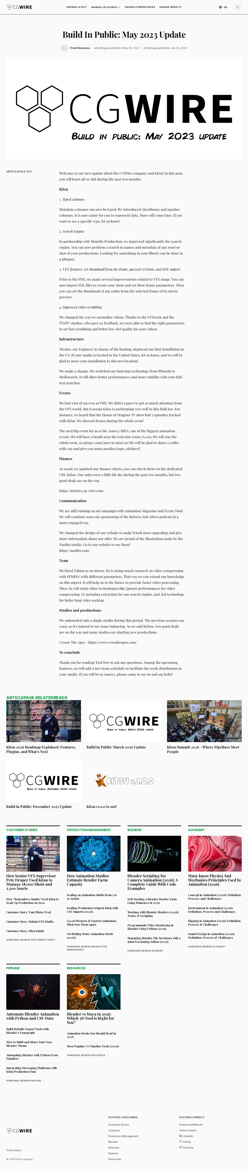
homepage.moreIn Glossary (208, 946)
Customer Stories (118, 1124)
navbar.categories (106, 7)
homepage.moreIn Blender (146, 950)
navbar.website (170, 7)
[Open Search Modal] (237, 7)
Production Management (123, 1136)
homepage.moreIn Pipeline (25, 1080)
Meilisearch (68, 376)
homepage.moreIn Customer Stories (32, 939)
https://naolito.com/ (74, 550)
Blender (113, 1141)
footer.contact (187, 1130)
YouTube (186, 1147)
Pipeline (113, 1153)
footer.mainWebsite (191, 1124)
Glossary (113, 1147)
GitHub (185, 1141)
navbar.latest (77, 7)
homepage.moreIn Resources (87, 1055)
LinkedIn (186, 1136)
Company (114, 1130)
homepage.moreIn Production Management (94, 948)
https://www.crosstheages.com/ (112, 642)
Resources (114, 1159)
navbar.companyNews (140, 7)
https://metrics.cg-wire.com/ (81, 490)
